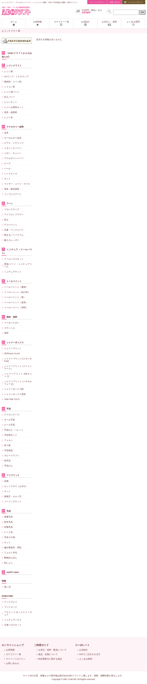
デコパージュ (10, 225)
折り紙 (7, 445)
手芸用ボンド (10, 435)
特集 (4, 581)
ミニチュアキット (12, 272)
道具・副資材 (10, 112)
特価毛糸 (8, 527)
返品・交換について (48, 654)
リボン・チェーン (12, 153)
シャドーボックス (13, 342)
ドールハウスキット (14, 259)
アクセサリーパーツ (14, 158)
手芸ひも (8, 466)
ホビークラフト (11, 455)
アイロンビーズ (11, 414)
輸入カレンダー (11, 240)
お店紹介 (83, 650)
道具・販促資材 (11, 189)
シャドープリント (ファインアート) (18, 367)
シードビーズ (10, 174)
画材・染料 (9, 316)
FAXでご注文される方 (89, 654)
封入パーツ (9, 97)
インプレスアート (12, 194)
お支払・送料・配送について (52, 650)
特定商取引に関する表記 (50, 659)
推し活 (7, 587)
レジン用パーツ (11, 92)
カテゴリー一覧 (13, 654)
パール (7, 168)
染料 (6, 333)
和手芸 (7, 461)
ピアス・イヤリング (14, 143)
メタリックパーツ (12, 148)
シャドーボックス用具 (15, 394)
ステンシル (9, 328)
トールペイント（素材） (16, 287)
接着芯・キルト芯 (12, 496)
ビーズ (7, 163)
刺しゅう (8, 563)
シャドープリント (12, 348)
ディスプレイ (10, 602)
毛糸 (6, 510)
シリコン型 (9, 87)
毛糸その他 (9, 537)
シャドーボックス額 (14, 389)
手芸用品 (8, 450)
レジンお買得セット (14, 107)
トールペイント (12, 281)
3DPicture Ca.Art (12, 353)
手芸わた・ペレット (14, 430)
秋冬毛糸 (8, 522)
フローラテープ (11, 209)
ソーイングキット (12, 501)
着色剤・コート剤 (12, 82)
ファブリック (10, 475)
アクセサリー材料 (13, 126)
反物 (6, 481)
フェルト (8, 440)
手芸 (6, 408)
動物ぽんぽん (10, 558)
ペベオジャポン (11, 323)
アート (7, 203)
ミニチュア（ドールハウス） (17, 251)
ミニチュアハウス (12, 620)
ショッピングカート (133, 2)
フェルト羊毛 (10, 553)
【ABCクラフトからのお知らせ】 (17, 54)
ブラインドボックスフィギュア (18, 613)
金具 (6, 133)
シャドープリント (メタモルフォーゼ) (18, 382)
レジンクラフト (12, 65)
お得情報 (10, 650)
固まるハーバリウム (14, 235)
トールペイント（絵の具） (17, 292)
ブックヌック (10, 607)
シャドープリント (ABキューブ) (18, 375)
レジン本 (8, 117)
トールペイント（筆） (15, 297)
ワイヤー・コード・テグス (17, 184)
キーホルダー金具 (12, 138)
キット (7, 179)
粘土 (6, 220)
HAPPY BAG (10, 572)
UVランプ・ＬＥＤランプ (16, 76)
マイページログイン (97, 2)
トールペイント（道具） (16, 302)
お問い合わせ (114, 2)
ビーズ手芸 (9, 425)
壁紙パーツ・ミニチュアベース (18, 265)
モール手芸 (9, 420)
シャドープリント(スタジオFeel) (18, 359)
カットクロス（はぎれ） (16, 486)
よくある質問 (85, 659)
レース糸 (8, 532)
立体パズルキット (12, 625)
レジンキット (10, 102)
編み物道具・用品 (12, 547)
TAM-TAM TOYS (12, 399)
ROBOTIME (7, 596)
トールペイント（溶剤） (16, 307)
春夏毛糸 (8, 517)
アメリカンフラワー (14, 214)
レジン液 (8, 71)
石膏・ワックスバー (14, 230)
